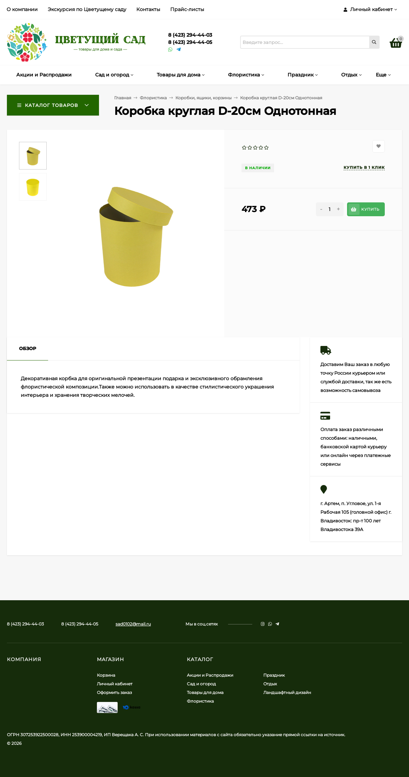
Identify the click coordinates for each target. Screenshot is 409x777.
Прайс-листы (187, 9)
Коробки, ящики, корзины (203, 97)
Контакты (148, 9)
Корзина (106, 675)
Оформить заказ (114, 692)
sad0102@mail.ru (133, 624)
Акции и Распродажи (210, 675)
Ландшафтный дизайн (287, 692)
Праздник (274, 675)
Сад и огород (201, 683)
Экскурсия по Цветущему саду (87, 9)
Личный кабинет (115, 683)
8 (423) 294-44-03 (190, 35)
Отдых (270, 683)
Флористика (153, 97)
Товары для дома (205, 692)
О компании (22, 9)
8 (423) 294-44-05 (190, 42)
